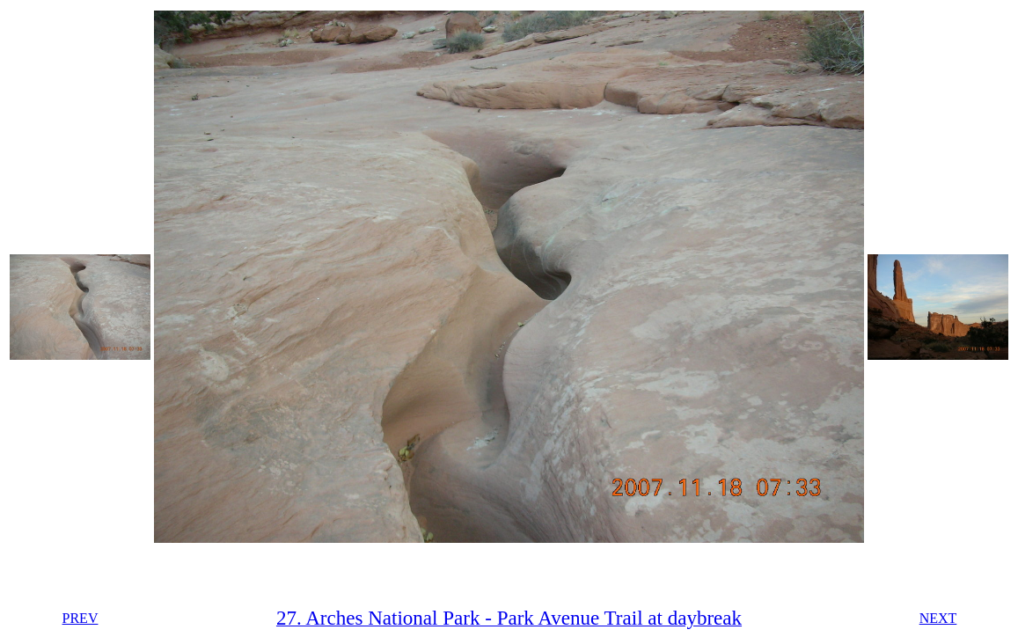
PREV (80, 618)
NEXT (938, 618)
